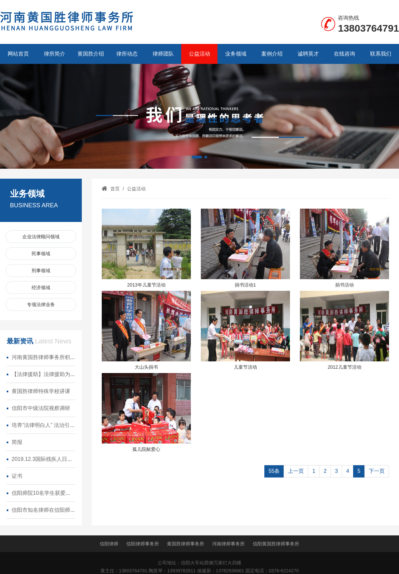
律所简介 (54, 54)
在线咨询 (344, 54)
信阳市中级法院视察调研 (41, 408)
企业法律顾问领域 (41, 236)
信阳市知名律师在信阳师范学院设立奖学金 (62, 510)
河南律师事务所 (228, 543)
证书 (17, 476)
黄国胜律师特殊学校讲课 (41, 391)
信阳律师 (109, 543)
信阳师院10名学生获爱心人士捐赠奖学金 (60, 493)
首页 (115, 188)
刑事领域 (41, 270)
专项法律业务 (41, 304)
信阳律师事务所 (142, 543)
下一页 (377, 471)
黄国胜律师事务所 (185, 543)
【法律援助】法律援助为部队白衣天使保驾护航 (67, 374)
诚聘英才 (308, 54)
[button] (197, 157)
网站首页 (18, 54)
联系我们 (380, 54)
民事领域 (41, 253)
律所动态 (127, 54)
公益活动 (199, 54)
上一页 (296, 471)
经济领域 (41, 287)
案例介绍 (272, 54)
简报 (17, 442)
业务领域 (235, 54)
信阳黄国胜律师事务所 (276, 543)
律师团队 (163, 54)
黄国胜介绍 (90, 54)
